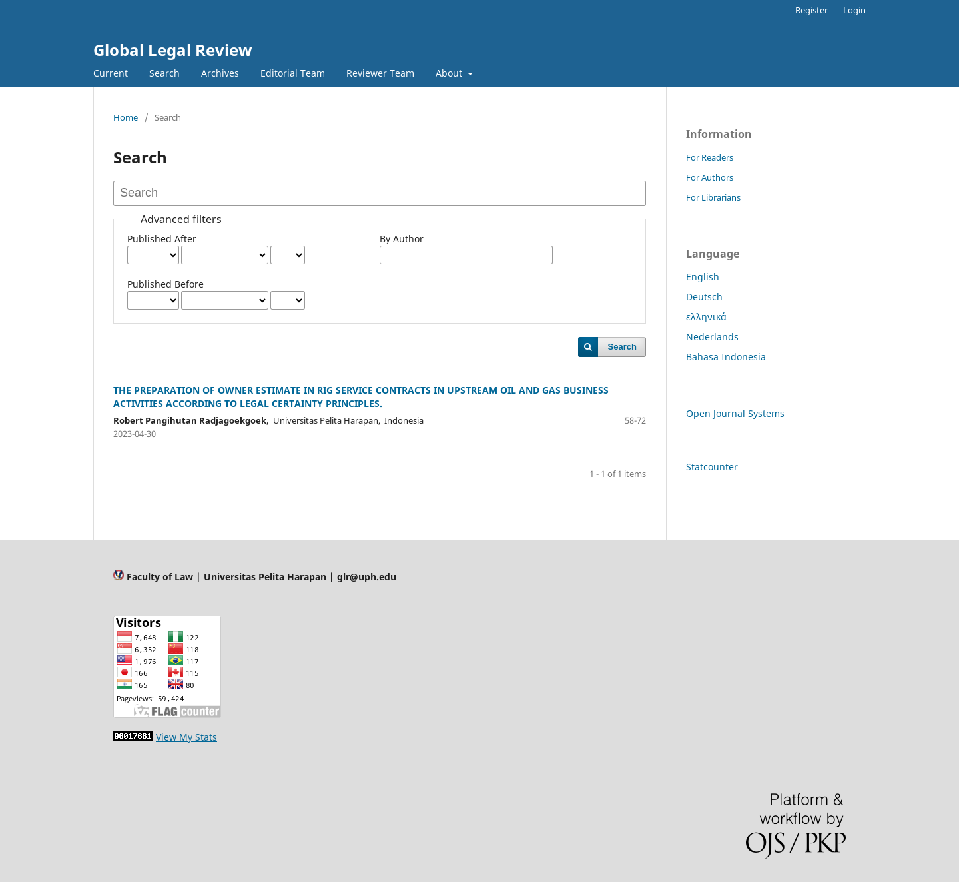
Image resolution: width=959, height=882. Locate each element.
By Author (402, 238)
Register (811, 10)
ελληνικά (706, 316)
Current (110, 73)
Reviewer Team (380, 73)
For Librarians (713, 197)
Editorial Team (292, 73)
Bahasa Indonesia (726, 356)
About (450, 73)
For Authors (709, 177)
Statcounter (712, 466)
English (702, 276)
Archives (220, 73)
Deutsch (704, 296)
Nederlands (712, 336)
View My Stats (186, 737)
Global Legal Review (172, 50)
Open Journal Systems (735, 413)
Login (854, 10)
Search (164, 73)
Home (125, 117)
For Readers (709, 157)
